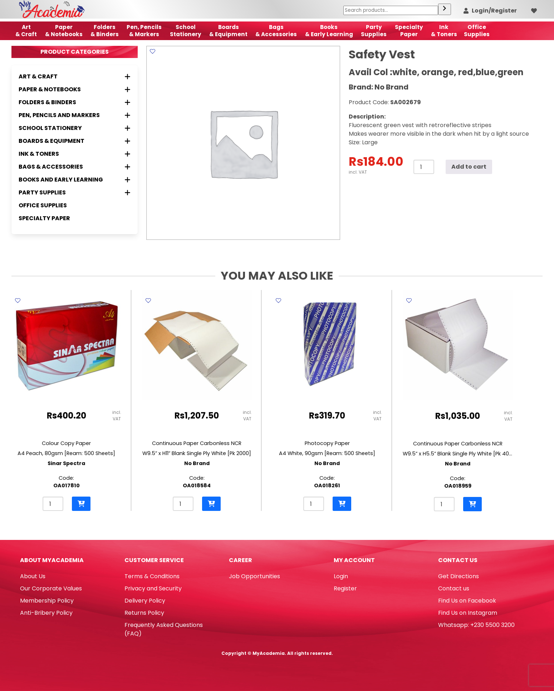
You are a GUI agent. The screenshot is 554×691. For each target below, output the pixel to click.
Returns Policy (144, 613)
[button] (81, 504)
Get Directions (458, 576)
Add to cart (468, 167)
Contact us (453, 588)
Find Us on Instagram (467, 613)
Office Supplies (43, 205)
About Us (32, 576)
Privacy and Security (153, 588)
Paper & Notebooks (64, 30)
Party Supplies (374, 30)
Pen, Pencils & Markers (144, 30)
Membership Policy (47, 600)
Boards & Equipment (228, 30)
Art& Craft (26, 30)
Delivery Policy (144, 600)
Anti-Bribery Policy (46, 613)
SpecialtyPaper (409, 30)
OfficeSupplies (477, 30)
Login (341, 576)
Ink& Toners (444, 30)
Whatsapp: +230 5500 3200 (476, 625)
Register (345, 588)
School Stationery (185, 30)
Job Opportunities (254, 576)
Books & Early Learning (329, 30)
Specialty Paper (44, 218)
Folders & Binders (104, 30)
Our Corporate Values (51, 588)
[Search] (444, 9)
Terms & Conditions (152, 576)
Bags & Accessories (276, 30)
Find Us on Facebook (467, 600)
